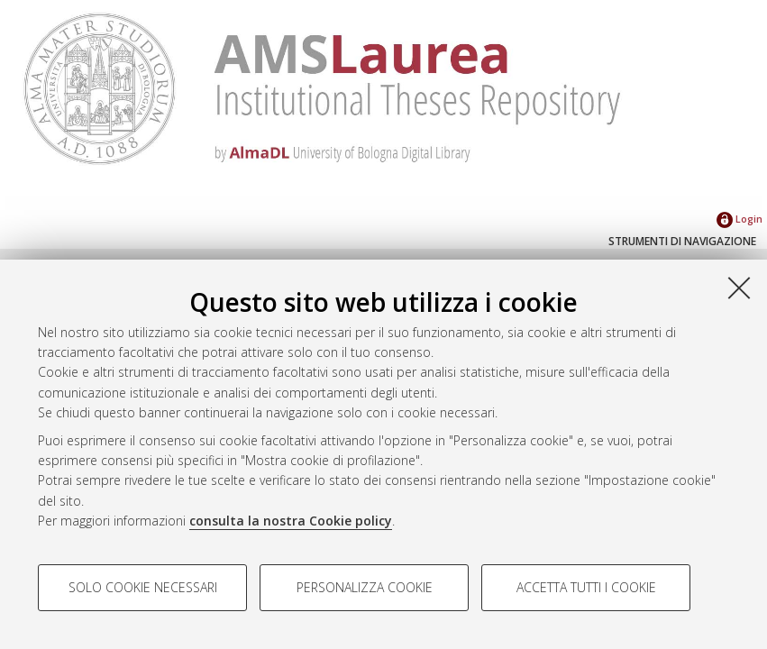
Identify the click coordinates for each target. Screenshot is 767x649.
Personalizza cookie (365, 587)
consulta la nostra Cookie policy (290, 520)
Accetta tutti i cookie (586, 587)
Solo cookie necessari (142, 587)
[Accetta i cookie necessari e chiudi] (739, 287)
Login (739, 218)
